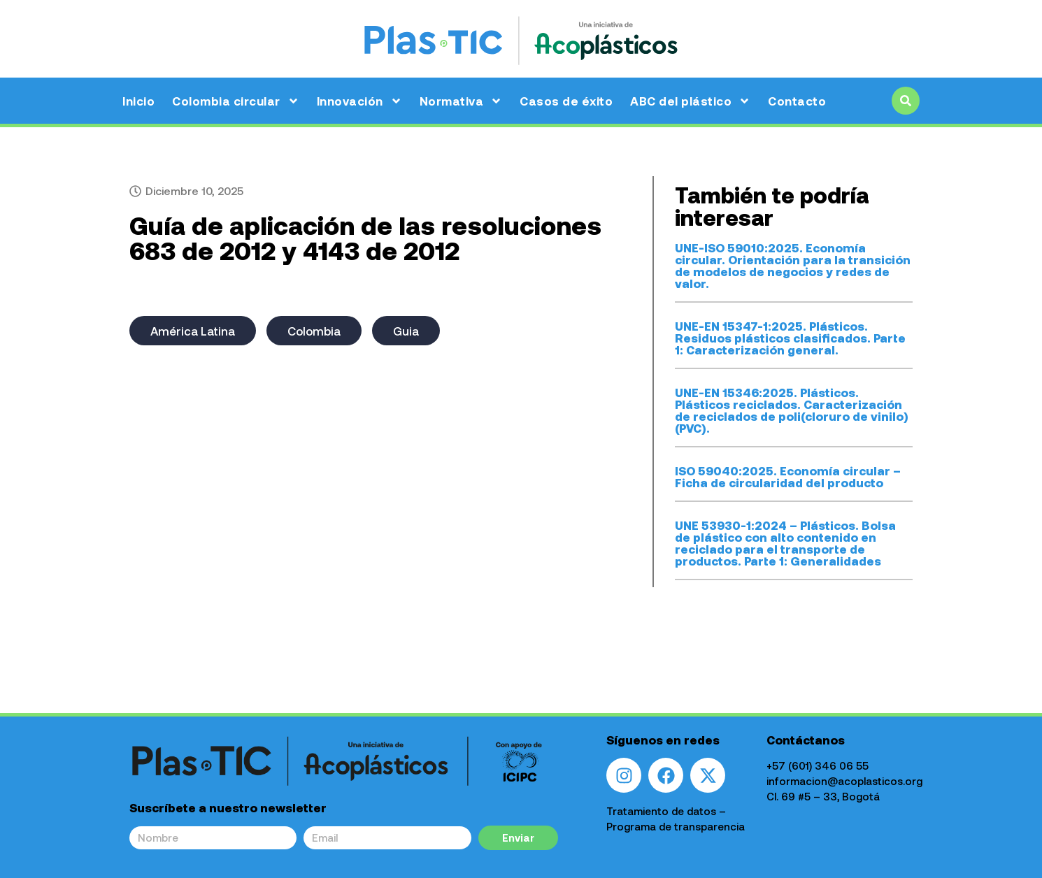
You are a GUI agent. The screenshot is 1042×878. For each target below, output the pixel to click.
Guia (406, 331)
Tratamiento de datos (661, 811)
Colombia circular (235, 101)
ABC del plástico (690, 101)
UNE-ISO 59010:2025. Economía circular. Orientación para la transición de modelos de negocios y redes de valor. (793, 265)
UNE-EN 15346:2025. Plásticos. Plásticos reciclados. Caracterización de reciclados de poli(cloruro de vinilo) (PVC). (791, 410)
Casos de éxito (566, 101)
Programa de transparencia (675, 826)
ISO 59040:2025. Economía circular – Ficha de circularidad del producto (788, 476)
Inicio (138, 101)
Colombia (314, 331)
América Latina (192, 331)
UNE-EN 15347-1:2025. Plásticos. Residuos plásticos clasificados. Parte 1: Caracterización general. (790, 338)
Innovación (359, 101)
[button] (906, 101)
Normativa (461, 101)
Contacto (797, 101)
